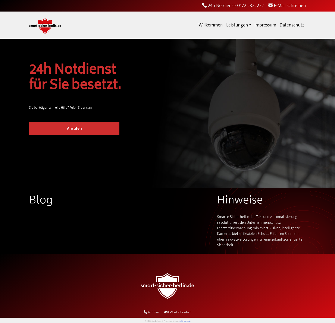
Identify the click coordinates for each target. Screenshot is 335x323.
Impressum (265, 25)
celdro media (185, 321)
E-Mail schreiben (287, 6)
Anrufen (74, 128)
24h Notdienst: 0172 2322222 (233, 6)
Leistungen (237, 25)
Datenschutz (292, 25)
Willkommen (211, 25)
